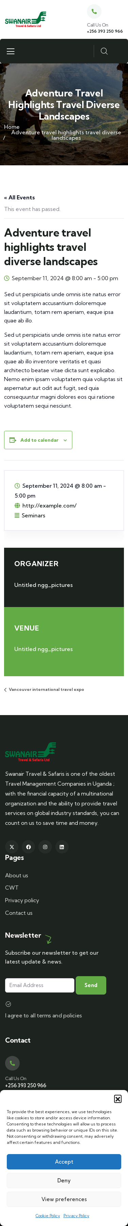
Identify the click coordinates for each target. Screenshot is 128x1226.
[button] (117, 1098)
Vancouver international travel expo (46, 689)
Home (12, 126)
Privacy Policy (76, 1215)
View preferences (64, 1199)
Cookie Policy (48, 1215)
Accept (64, 1162)
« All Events (19, 197)
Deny (64, 1180)
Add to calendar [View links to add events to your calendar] (39, 440)
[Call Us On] (94, 11)
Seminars (33, 515)
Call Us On (97, 25)
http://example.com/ (49, 505)
